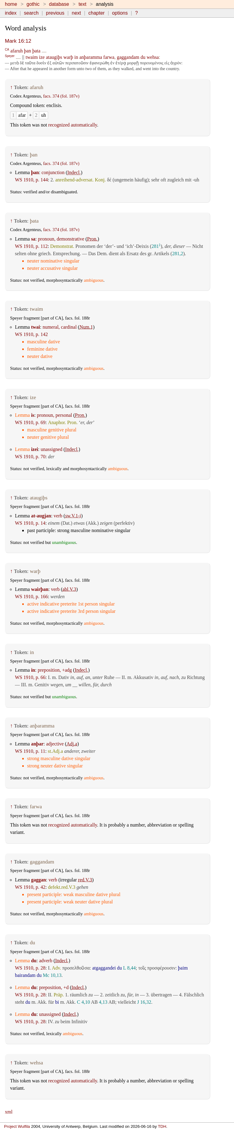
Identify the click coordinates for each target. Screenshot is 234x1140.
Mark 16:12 (18, 41)
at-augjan (41, 515)
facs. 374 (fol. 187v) (61, 96)
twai (35, 327)
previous (55, 13)
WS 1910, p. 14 (30, 523)
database (59, 4)
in (76, 57)
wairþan (39, 589)
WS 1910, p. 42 (30, 887)
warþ (68, 57)
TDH (162, 1126)
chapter (96, 13)
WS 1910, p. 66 (30, 677)
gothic (33, 4)
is (32, 415)
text (83, 4)
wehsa (153, 57)
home (11, 4)
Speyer (10, 55)
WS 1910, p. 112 (31, 246)
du (142, 57)
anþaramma (90, 57)
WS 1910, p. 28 (30, 967)
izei (34, 449)
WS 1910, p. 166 (31, 596)
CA (7, 49)
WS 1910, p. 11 (30, 751)
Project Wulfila (17, 1126)
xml (8, 1111)
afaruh (16, 50)
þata (36, 50)
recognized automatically (72, 124)
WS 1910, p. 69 (30, 422)
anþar (37, 743)
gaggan (38, 879)
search (31, 13)
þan (27, 50)
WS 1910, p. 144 (31, 179)
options (120, 13)
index (10, 13)
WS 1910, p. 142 (31, 334)
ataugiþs (54, 57)
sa (33, 238)
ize (42, 57)
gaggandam (128, 57)
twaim (32, 57)
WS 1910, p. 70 (30, 456)
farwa (108, 57)
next (76, 13)
